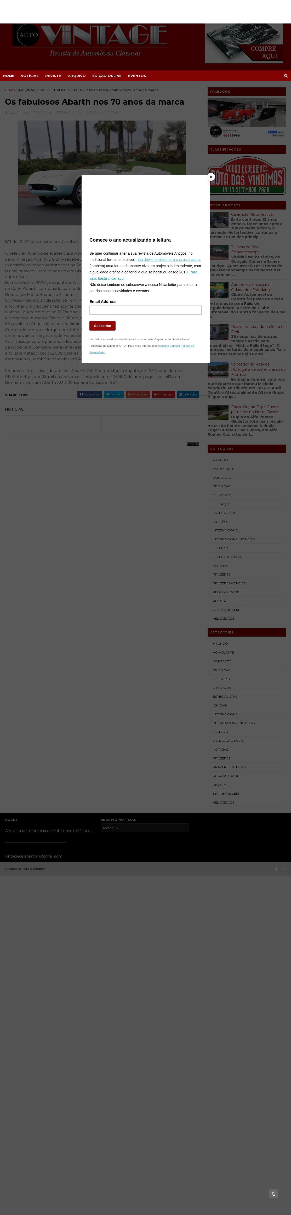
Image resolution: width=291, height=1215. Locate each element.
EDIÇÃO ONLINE (107, 76)
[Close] (208, 184)
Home (8, 76)
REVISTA (53, 76)
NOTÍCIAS (30, 76)
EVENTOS (137, 76)
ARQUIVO (77, 76)
